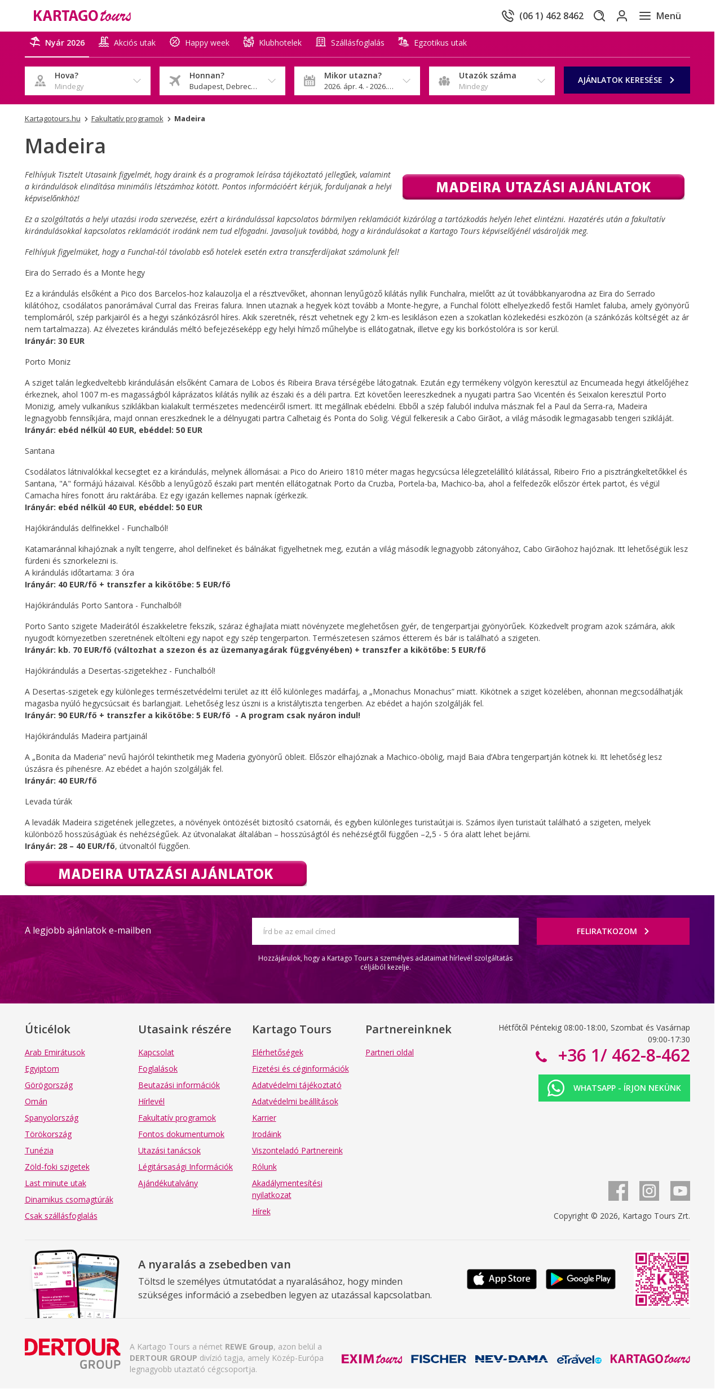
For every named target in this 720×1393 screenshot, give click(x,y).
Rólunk (264, 1171)
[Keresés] (582, 16)
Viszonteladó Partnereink (297, 1154)
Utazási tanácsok (169, 1154)
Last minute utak (55, 1187)
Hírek (261, 1215)
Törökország (48, 1138)
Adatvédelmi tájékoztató (297, 1089)
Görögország (49, 1089)
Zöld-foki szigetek (57, 1171)
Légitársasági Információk (185, 1171)
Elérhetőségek (277, 1056)
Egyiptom (42, 1073)
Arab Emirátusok (55, 1056)
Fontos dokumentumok (181, 1138)
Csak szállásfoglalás (61, 1220)
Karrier (264, 1122)
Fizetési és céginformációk (300, 1073)
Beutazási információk (179, 1089)
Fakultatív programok (177, 1122)
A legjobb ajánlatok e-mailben (88, 934)
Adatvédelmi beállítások (295, 1105)
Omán (36, 1105)
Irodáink (266, 1138)
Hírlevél (151, 1105)
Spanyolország (51, 1122)
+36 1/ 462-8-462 (622, 1059)
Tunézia (39, 1154)
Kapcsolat (156, 1056)
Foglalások (158, 1073)
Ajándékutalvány (168, 1187)
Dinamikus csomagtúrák (69, 1204)
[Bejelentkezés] (613, 16)
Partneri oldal (389, 1056)
